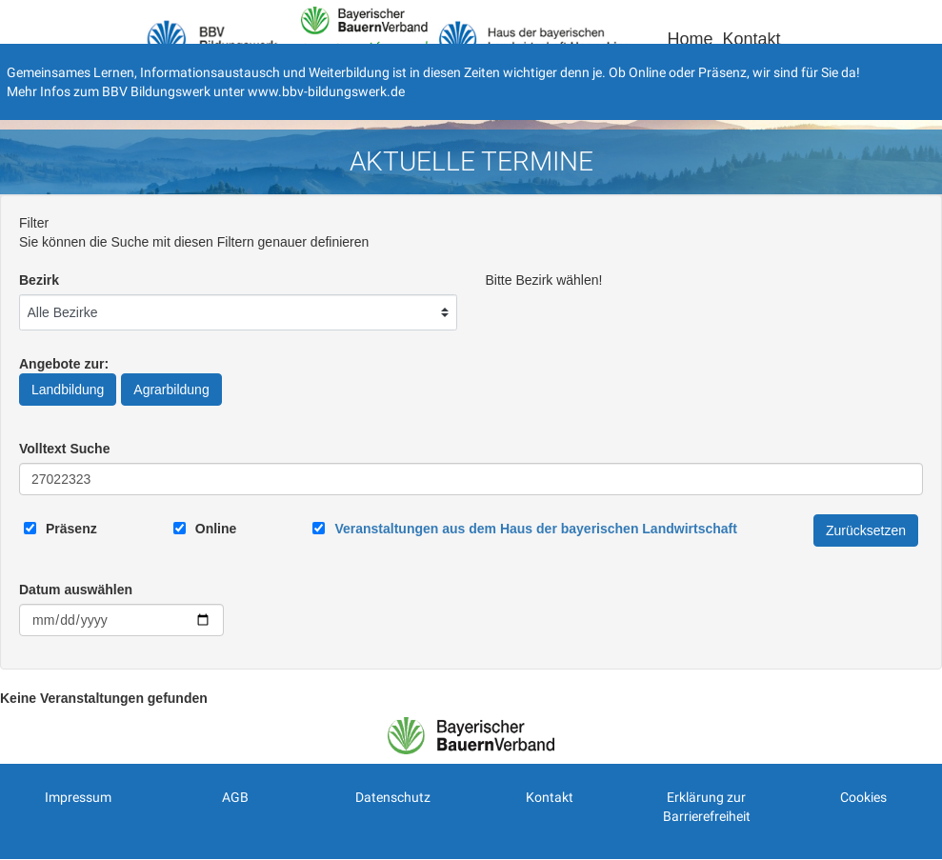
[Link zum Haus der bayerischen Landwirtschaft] (535, 528)
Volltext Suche (64, 448)
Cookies (863, 797)
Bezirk (39, 280)
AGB (235, 797)
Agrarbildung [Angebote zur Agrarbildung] (171, 389)
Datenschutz (393, 797)
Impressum (78, 797)
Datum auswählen (75, 589)
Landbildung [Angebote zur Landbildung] (67, 389)
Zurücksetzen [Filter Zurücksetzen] (866, 530)
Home (689, 39)
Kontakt (751, 39)
